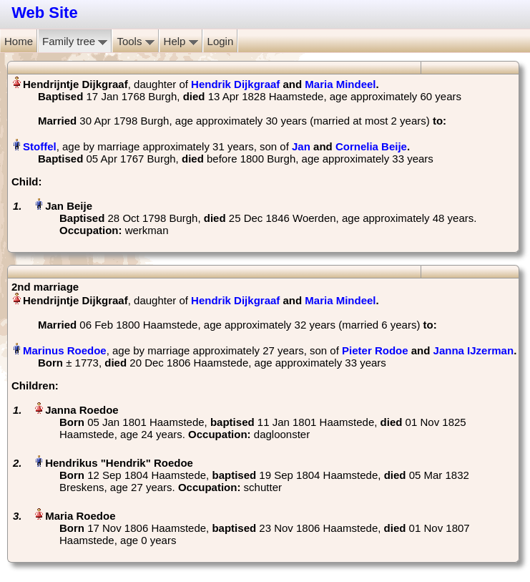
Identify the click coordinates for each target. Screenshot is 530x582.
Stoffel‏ (40, 146)
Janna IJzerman (473, 350)
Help (181, 41)
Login (220, 41)
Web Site (44, 12)
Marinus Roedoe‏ (65, 350)
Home (18, 41)
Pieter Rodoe (375, 350)
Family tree (74, 41)
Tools (135, 41)
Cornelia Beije (371, 146)
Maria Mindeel (340, 84)
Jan (301, 146)
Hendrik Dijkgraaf (235, 84)
